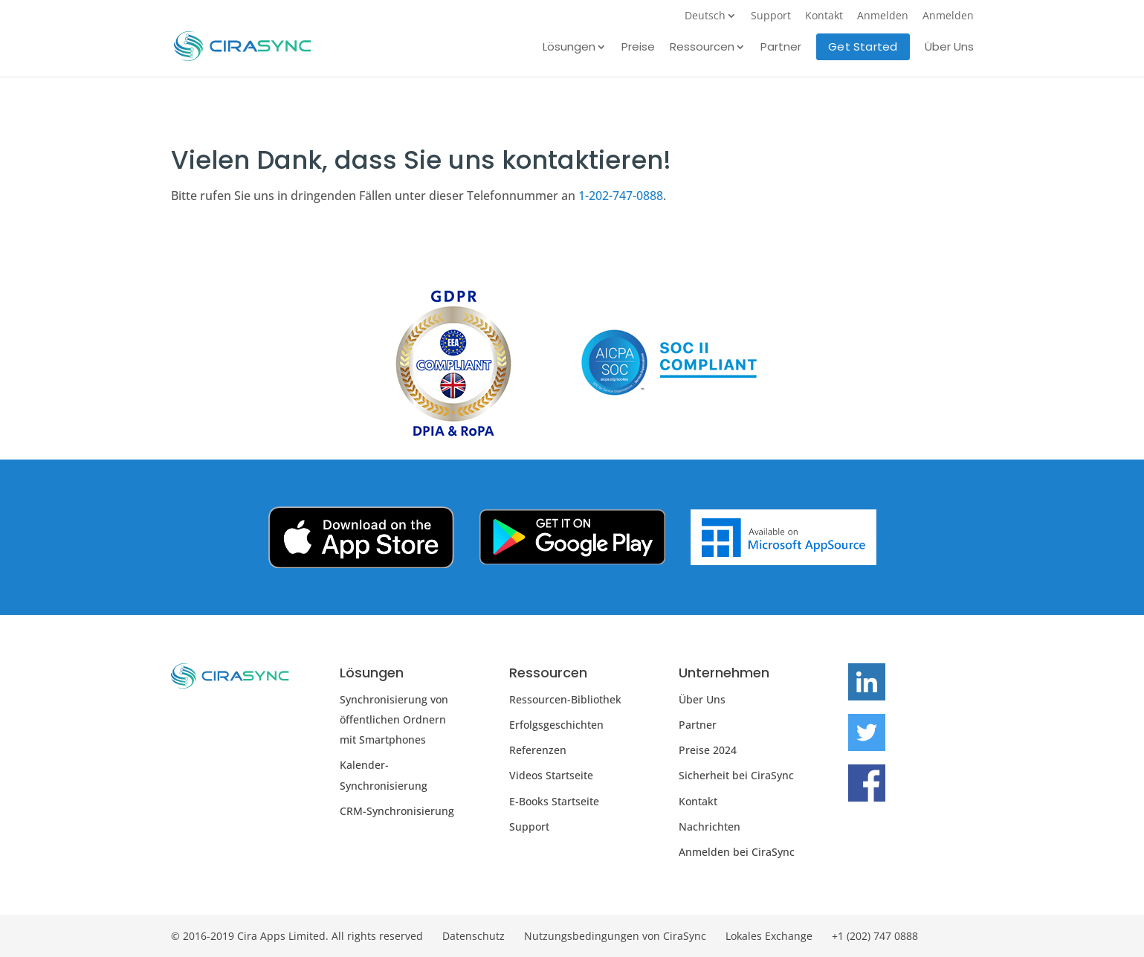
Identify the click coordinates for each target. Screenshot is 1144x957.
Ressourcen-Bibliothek (565, 699)
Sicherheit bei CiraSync (736, 775)
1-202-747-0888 (620, 195)
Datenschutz (473, 936)
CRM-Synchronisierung (397, 811)
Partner (780, 48)
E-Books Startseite (554, 801)
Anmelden (882, 16)
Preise (638, 48)
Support (771, 16)
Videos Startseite (551, 775)
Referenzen (537, 750)
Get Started (862, 46)
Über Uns (949, 48)
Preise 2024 (708, 750)
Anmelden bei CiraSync (737, 852)
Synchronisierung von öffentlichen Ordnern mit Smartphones (394, 719)
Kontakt (824, 16)
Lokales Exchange (768, 936)
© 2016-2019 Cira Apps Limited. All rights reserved (297, 936)
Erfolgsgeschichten (556, 725)
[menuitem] (711, 19)
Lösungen (569, 48)
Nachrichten (709, 826)
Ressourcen (702, 48)
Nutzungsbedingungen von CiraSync (615, 936)
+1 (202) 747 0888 (875, 936)
